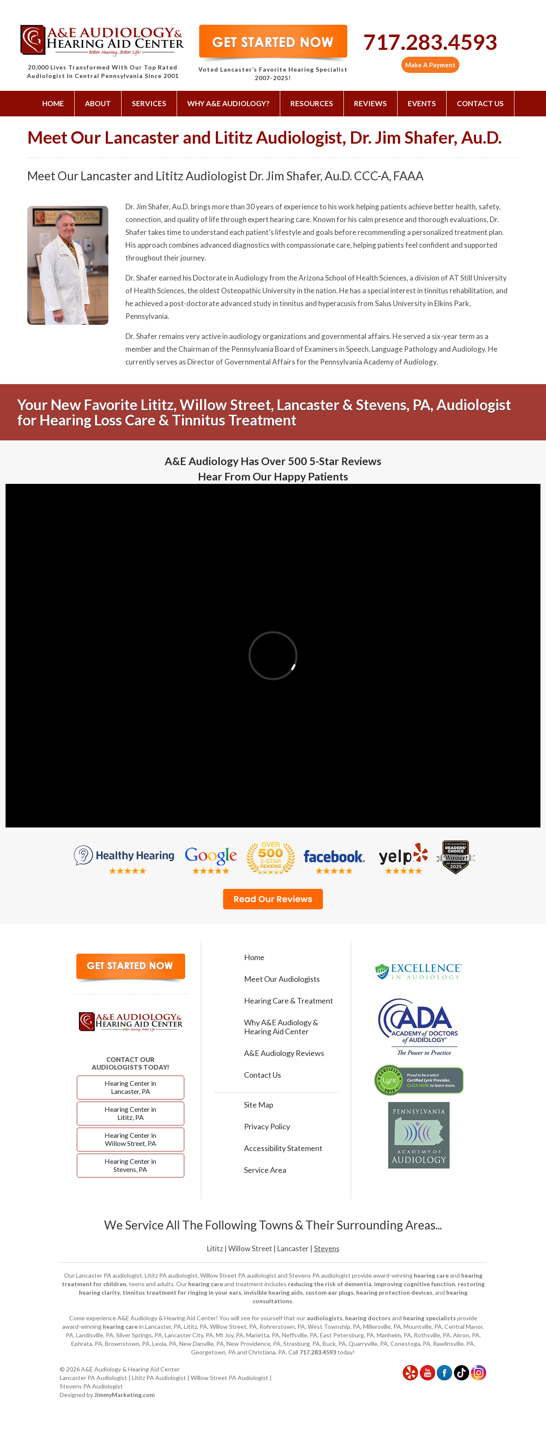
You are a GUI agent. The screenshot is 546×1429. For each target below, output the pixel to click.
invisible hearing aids (273, 1292)
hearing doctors (368, 1318)
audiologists (325, 1318)
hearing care (431, 1275)
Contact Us (480, 103)
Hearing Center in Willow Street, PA (130, 1139)
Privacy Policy (267, 1126)
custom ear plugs (329, 1292)
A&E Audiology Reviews (284, 1053)
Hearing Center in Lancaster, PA (130, 1087)
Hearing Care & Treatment (288, 1000)
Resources (311, 103)
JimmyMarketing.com (124, 1394)
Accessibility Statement (283, 1148)
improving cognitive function (414, 1283)
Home (53, 103)
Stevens (327, 1248)
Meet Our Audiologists (282, 979)
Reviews (370, 103)
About (98, 103)
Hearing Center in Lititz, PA (130, 1113)
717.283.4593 (430, 42)
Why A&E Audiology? (228, 103)
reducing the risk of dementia (330, 1283)
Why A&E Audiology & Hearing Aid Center (281, 1027)
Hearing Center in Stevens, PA (130, 1165)
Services (149, 103)
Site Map (258, 1104)
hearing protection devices (394, 1292)
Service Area (265, 1170)
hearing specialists (429, 1318)
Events (422, 103)
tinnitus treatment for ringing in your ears (181, 1292)
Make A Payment (430, 65)
